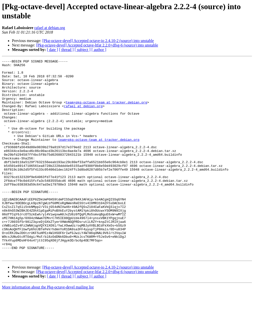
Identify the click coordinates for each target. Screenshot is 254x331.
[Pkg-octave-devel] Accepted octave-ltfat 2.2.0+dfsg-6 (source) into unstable (97, 45)
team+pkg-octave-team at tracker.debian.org (106, 111)
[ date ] (52, 49)
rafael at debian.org (49, 28)
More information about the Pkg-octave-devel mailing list (48, 327)
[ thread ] (66, 49)
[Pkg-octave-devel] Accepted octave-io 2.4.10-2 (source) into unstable (98, 41)
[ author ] (99, 49)
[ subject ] (83, 49)
